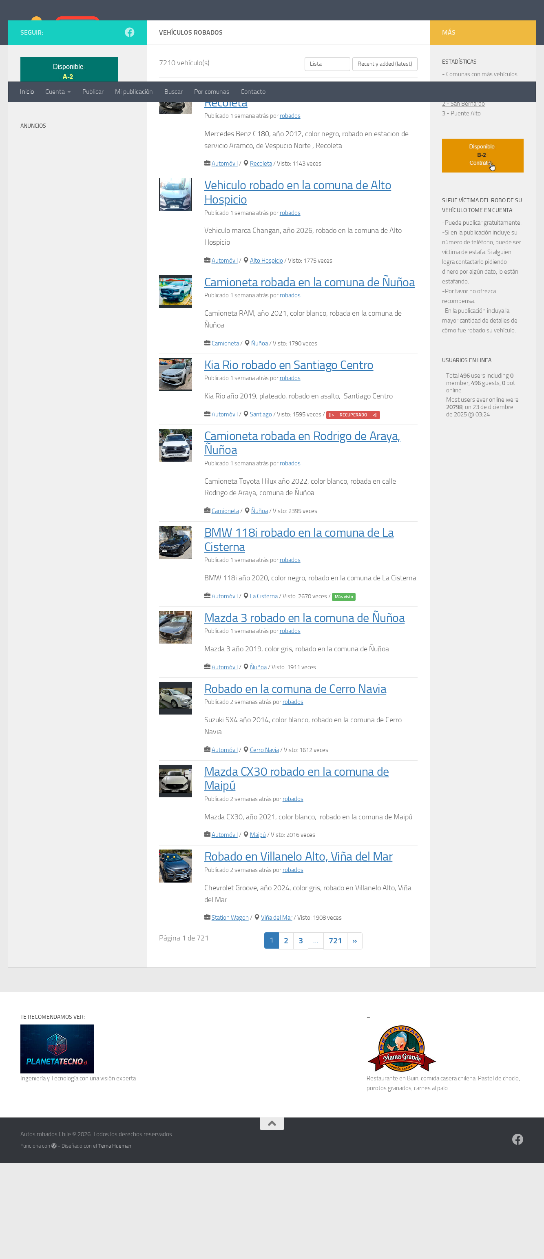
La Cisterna (264, 692)
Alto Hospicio (266, 342)
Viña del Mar (276, 1013)
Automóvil (225, 245)
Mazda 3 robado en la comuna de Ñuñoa (310, 713)
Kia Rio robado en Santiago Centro (293, 460)
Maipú (258, 930)
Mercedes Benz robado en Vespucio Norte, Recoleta (298, 177)
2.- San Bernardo (463, 185)
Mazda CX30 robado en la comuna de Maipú (302, 874)
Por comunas (211, 91)
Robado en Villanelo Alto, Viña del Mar (303, 952)
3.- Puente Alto (461, 195)
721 (335, 1037)
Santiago (261, 509)
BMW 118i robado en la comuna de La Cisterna (304, 635)
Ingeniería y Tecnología (49, 1174)
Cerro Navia (264, 845)
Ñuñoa (259, 439)
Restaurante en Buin (392, 1174)
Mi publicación (134, 91)
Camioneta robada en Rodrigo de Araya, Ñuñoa (308, 538)
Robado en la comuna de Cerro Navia (301, 784)
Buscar (173, 91)
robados (290, 197)
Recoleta (261, 245)
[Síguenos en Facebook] (130, 114)
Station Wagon (230, 1013)
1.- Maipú (454, 175)
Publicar (93, 91)
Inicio (27, 91)
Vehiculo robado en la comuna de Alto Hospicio (303, 273)
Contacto (253, 91)
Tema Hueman (114, 1242)
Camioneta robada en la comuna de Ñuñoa (296, 370)
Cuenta (55, 91)
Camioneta (225, 439)
